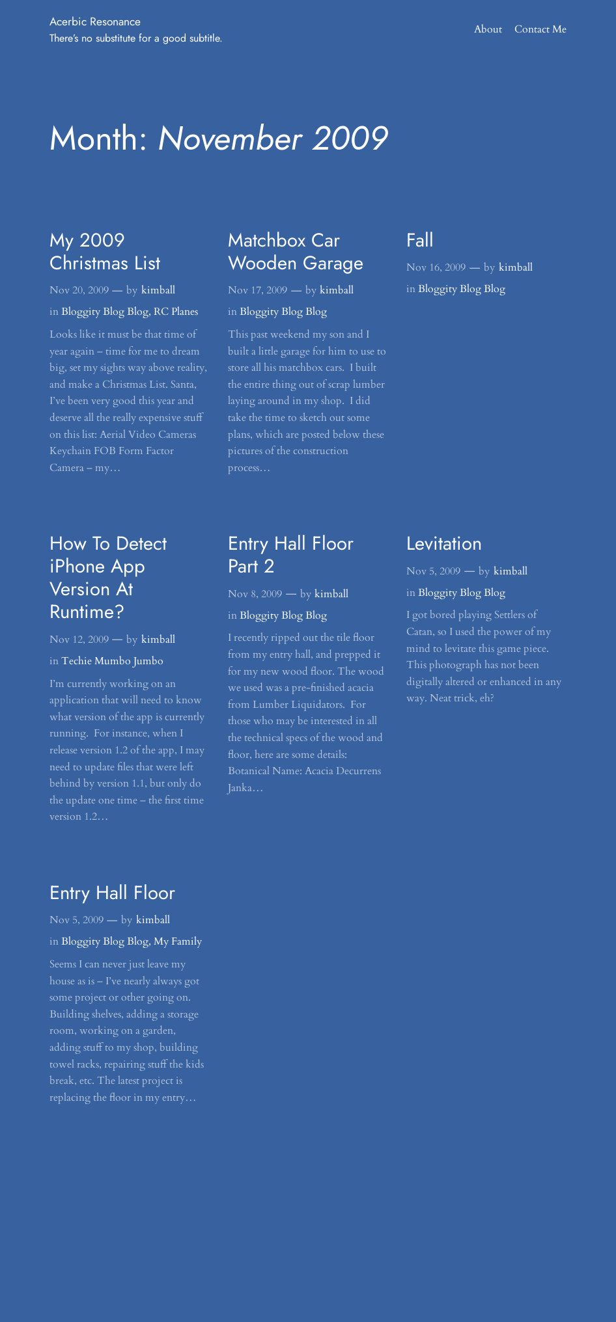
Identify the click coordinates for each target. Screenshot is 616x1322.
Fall (420, 240)
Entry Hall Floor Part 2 (291, 555)
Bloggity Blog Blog (104, 311)
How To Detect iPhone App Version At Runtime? (108, 577)
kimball (158, 290)
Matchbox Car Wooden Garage (295, 252)
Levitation (444, 543)
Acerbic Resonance (95, 21)
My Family (178, 941)
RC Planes (176, 311)
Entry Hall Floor (112, 893)
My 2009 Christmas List (104, 252)
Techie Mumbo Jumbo (112, 661)
